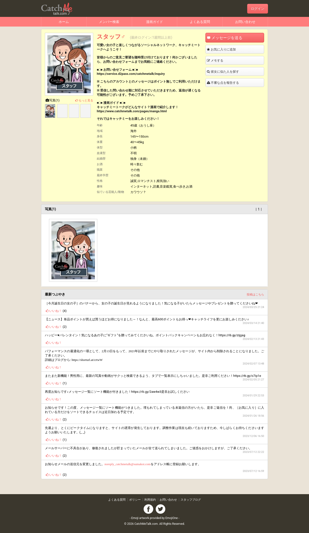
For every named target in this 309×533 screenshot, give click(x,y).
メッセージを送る (233, 37)
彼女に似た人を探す (235, 72)
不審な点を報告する (235, 83)
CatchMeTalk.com (146, 524)
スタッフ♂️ (111, 36)
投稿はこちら (254, 294)
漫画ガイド (154, 22)
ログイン (257, 9)
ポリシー (135, 499)
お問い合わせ (245, 22)
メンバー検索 (109, 22)
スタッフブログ (191, 499)
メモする (227, 61)
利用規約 (150, 499)
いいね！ (53, 311)
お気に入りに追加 (234, 49)
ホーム (64, 22)
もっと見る (84, 100)
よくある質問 (200, 22)
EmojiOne (171, 518)
